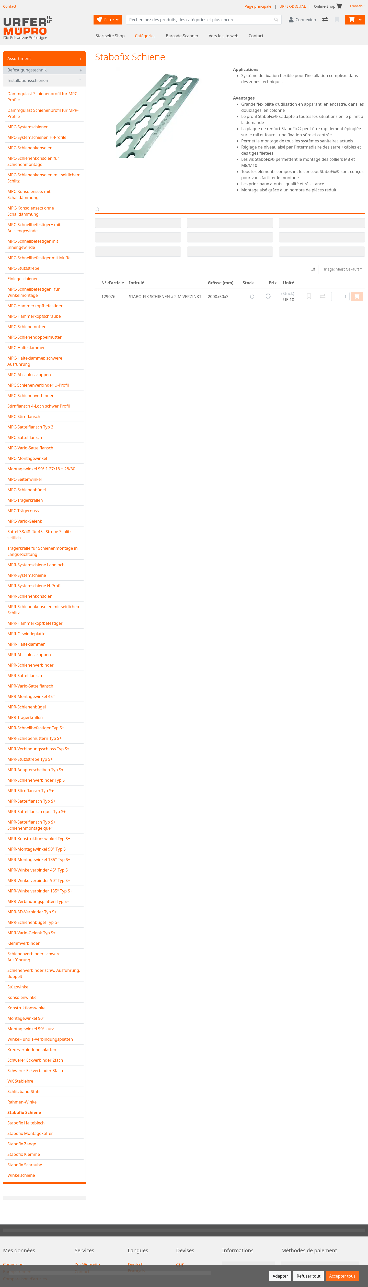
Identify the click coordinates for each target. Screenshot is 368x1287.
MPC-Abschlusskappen (29, 374)
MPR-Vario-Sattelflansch (30, 686)
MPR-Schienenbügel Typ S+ (33, 922)
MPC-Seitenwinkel (24, 479)
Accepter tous (342, 1276)
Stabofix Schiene (24, 1112)
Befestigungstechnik (27, 70)
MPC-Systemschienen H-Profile (36, 137)
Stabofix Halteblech (26, 1123)
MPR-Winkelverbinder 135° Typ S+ (39, 891)
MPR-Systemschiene (26, 575)
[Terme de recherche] (198, 19)
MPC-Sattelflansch (24, 437)
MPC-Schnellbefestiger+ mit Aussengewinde (34, 228)
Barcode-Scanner (182, 36)
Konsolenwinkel (22, 997)
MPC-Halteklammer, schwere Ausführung (34, 361)
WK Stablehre (20, 1081)
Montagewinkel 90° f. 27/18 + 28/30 (41, 469)
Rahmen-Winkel (22, 1102)
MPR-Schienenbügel (26, 707)
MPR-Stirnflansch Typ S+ (30, 790)
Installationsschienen (44, 80)
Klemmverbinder (23, 943)
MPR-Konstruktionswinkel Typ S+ (38, 838)
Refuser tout (308, 1276)
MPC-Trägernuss (23, 510)
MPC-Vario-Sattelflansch (30, 448)
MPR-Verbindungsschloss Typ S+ (38, 749)
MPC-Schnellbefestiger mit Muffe (39, 258)
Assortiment (19, 58)
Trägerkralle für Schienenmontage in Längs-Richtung (42, 551)
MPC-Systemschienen (28, 127)
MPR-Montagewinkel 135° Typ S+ (38, 859)
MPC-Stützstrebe (23, 268)
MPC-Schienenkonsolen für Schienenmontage (33, 161)
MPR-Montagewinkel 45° (30, 696)
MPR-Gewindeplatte (26, 633)
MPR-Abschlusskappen (29, 654)
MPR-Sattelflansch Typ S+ (31, 801)
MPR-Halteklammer (26, 644)
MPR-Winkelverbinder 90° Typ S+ (38, 880)
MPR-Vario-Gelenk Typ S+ (31, 933)
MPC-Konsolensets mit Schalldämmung (28, 194)
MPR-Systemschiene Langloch (36, 565)
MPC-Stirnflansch (23, 416)
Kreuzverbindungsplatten (31, 1049)
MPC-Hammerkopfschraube (34, 316)
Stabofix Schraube (24, 1165)
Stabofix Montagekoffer (30, 1133)
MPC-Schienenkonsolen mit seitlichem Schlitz (43, 178)
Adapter (280, 1276)
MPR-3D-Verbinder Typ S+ (31, 912)
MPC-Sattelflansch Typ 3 (30, 427)
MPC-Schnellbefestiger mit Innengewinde (32, 244)
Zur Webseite (87, 1264)
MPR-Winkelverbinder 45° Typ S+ (38, 870)
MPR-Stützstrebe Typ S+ (30, 759)
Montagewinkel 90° (25, 1018)
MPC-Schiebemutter (26, 326)
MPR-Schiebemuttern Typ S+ (34, 738)
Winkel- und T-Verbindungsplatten (40, 1039)
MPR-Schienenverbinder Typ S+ (37, 780)
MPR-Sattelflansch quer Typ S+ (36, 811)
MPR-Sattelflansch (24, 675)
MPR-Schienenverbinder (30, 665)
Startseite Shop (110, 36)
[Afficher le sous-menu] (81, 58)
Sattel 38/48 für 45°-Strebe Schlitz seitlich (39, 535)
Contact (256, 36)
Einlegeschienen (23, 278)
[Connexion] (302, 20)
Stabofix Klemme (23, 1154)
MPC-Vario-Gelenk (24, 521)
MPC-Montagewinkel (27, 458)
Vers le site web (223, 36)
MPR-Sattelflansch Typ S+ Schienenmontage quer (31, 825)
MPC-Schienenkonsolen (29, 148)
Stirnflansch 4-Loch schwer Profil (38, 406)
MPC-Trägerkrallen (25, 500)
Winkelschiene (21, 1175)
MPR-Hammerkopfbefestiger (35, 623)
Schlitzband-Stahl (23, 1091)
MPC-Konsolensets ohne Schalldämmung (30, 211)
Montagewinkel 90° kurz (30, 1029)
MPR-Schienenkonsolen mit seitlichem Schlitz (43, 610)
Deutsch (136, 1264)
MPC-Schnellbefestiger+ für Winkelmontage (33, 292)
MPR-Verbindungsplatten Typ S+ (38, 901)
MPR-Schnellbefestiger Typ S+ (35, 728)
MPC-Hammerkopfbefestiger (35, 306)
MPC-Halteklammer (26, 347)
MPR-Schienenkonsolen (29, 596)
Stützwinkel (18, 987)
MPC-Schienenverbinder (30, 395)
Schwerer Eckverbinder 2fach (35, 1060)
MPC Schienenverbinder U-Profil (38, 385)
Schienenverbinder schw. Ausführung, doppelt (43, 973)
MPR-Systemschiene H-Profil (34, 586)
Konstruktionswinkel (27, 1008)
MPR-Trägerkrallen (25, 717)
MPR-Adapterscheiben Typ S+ (35, 770)
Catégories (145, 36)
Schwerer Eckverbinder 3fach (35, 1070)
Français (356, 6)
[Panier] (351, 19)
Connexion (13, 1264)
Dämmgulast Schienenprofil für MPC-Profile (43, 97)
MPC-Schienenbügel (26, 490)
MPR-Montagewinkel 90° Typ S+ (37, 849)
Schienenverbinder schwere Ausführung (34, 957)
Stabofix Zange (21, 1144)
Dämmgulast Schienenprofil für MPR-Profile (43, 113)
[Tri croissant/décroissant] (313, 269)
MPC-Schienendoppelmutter (34, 337)
